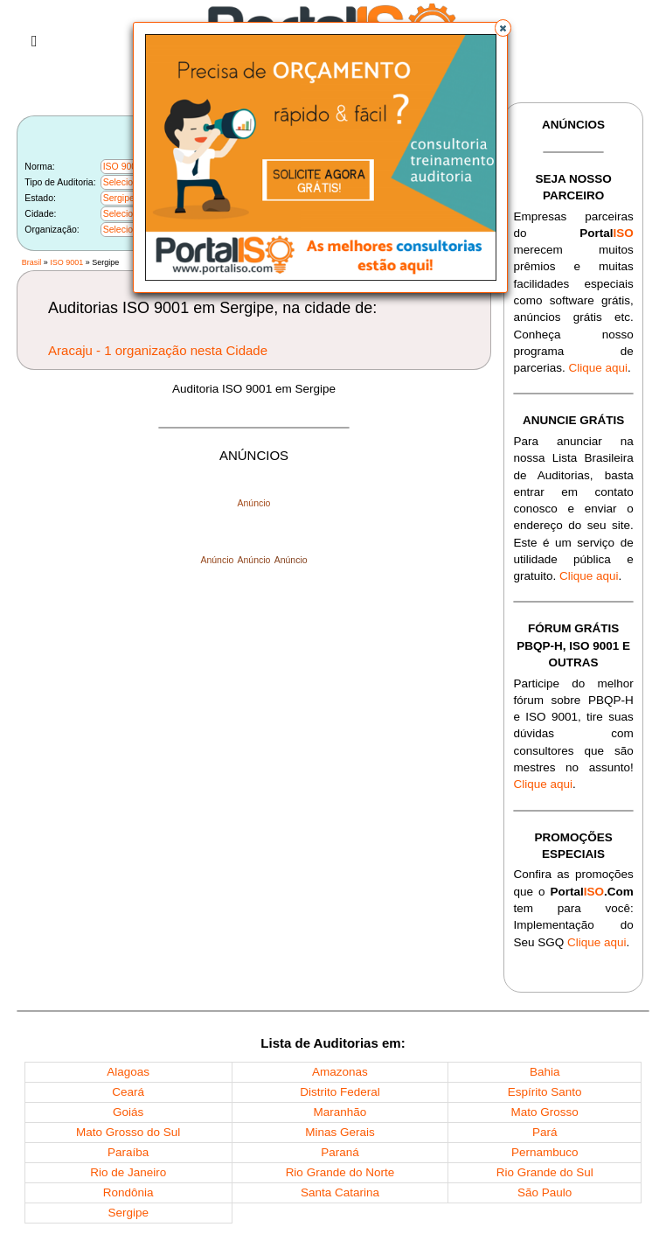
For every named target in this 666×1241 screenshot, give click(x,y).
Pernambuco (545, 1152)
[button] (503, 28)
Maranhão (340, 1112)
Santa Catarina (340, 1192)
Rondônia (128, 1192)
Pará (545, 1132)
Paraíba (128, 1152)
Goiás (128, 1112)
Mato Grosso (545, 1112)
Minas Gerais (340, 1132)
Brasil (32, 262)
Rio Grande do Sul (544, 1172)
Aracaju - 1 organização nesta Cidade (157, 350)
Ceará (128, 1091)
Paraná (340, 1152)
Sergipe (128, 1212)
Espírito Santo (545, 1091)
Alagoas (128, 1071)
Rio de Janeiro (128, 1172)
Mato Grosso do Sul (128, 1132)
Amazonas (340, 1071)
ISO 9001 (66, 262)
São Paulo (544, 1192)
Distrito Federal (340, 1091)
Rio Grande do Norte (340, 1172)
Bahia (545, 1071)
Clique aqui (598, 367)
